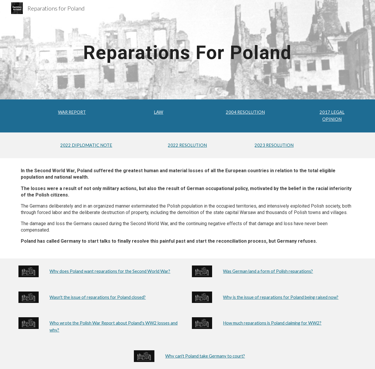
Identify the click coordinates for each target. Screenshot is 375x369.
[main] (187, 50)
